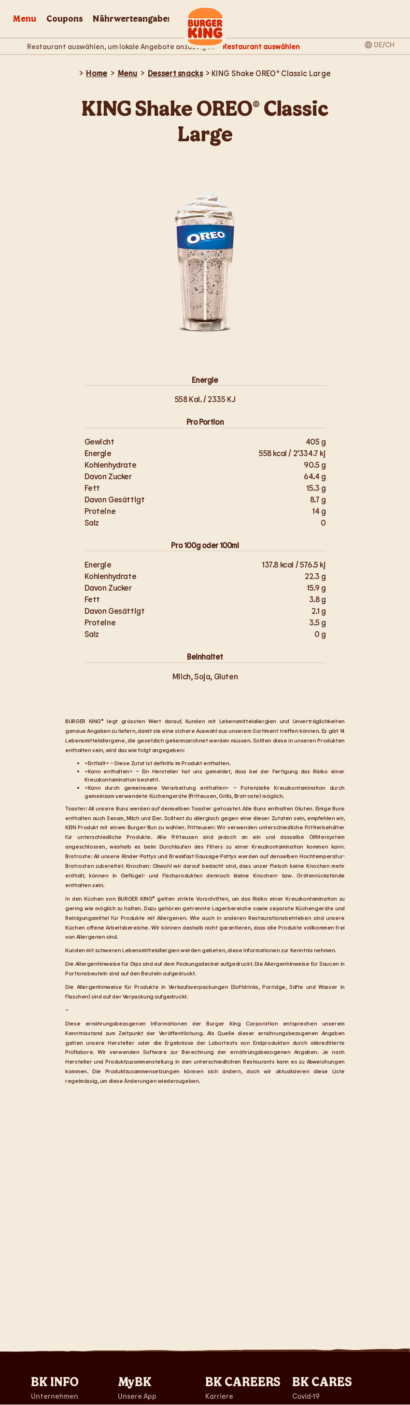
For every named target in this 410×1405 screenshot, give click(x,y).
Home (96, 73)
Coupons (64, 19)
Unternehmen (54, 1395)
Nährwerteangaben (133, 19)
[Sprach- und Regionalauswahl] (380, 44)
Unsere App (137, 1395)
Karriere (219, 1395)
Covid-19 (306, 1395)
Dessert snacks (175, 73)
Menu (24, 19)
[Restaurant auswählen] (261, 46)
